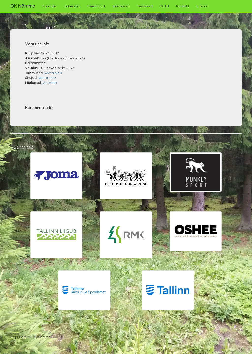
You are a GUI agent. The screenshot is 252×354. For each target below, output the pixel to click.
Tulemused (121, 6)
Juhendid (71, 6)
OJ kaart (50, 82)
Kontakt (182, 6)
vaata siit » (53, 73)
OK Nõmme (22, 6)
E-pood (202, 6)
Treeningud (96, 6)
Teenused (145, 6)
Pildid (164, 6)
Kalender (49, 6)
